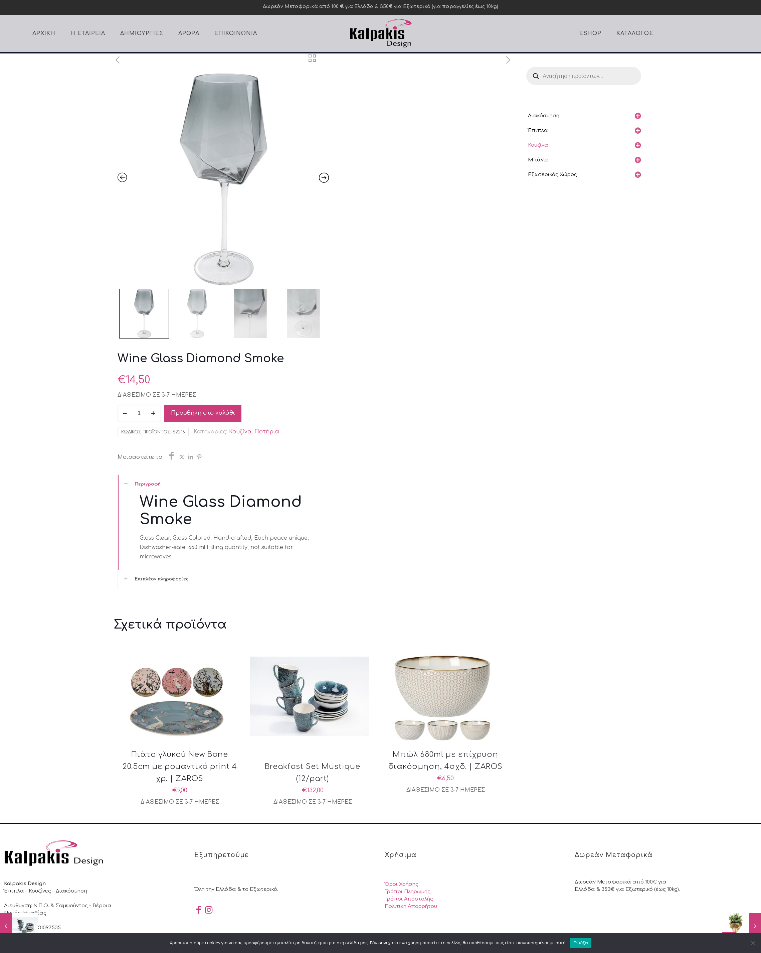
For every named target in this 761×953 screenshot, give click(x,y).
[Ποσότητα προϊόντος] (139, 413)
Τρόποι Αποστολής (409, 899)
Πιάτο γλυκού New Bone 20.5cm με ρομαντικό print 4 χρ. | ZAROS (180, 767)
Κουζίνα (240, 432)
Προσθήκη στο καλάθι (203, 413)
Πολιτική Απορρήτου (411, 906)
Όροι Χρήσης (401, 884)
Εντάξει (580, 942)
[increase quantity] (153, 413)
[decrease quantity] (125, 413)
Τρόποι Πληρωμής (407, 892)
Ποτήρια (266, 432)
